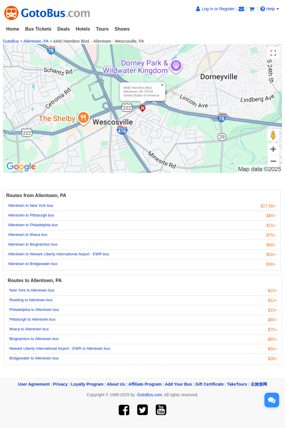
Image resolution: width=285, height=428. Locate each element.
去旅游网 (259, 384)
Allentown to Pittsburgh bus (31, 215)
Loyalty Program (87, 384)
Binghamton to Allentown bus (34, 339)
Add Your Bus (178, 384)
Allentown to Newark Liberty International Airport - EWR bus (58, 254)
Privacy (60, 384)
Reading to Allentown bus (31, 300)
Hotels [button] (83, 28)
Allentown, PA (36, 41)
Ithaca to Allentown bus (29, 329)
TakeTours (237, 384)
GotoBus (11, 41)
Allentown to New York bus (30, 205)
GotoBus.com (149, 394)
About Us (116, 384)
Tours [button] (102, 28)
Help (270, 8)
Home (12, 28)
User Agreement (34, 384)
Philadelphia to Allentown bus (34, 309)
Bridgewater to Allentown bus (34, 358)
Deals (63, 28)
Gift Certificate (209, 384)
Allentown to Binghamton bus (32, 244)
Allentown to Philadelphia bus (33, 225)
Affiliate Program (145, 384)
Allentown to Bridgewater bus (32, 264)
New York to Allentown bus (31, 290)
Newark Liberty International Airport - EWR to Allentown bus (59, 348)
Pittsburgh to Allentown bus (32, 319)
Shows (122, 28)
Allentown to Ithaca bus (27, 234)
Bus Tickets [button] (38, 28)
